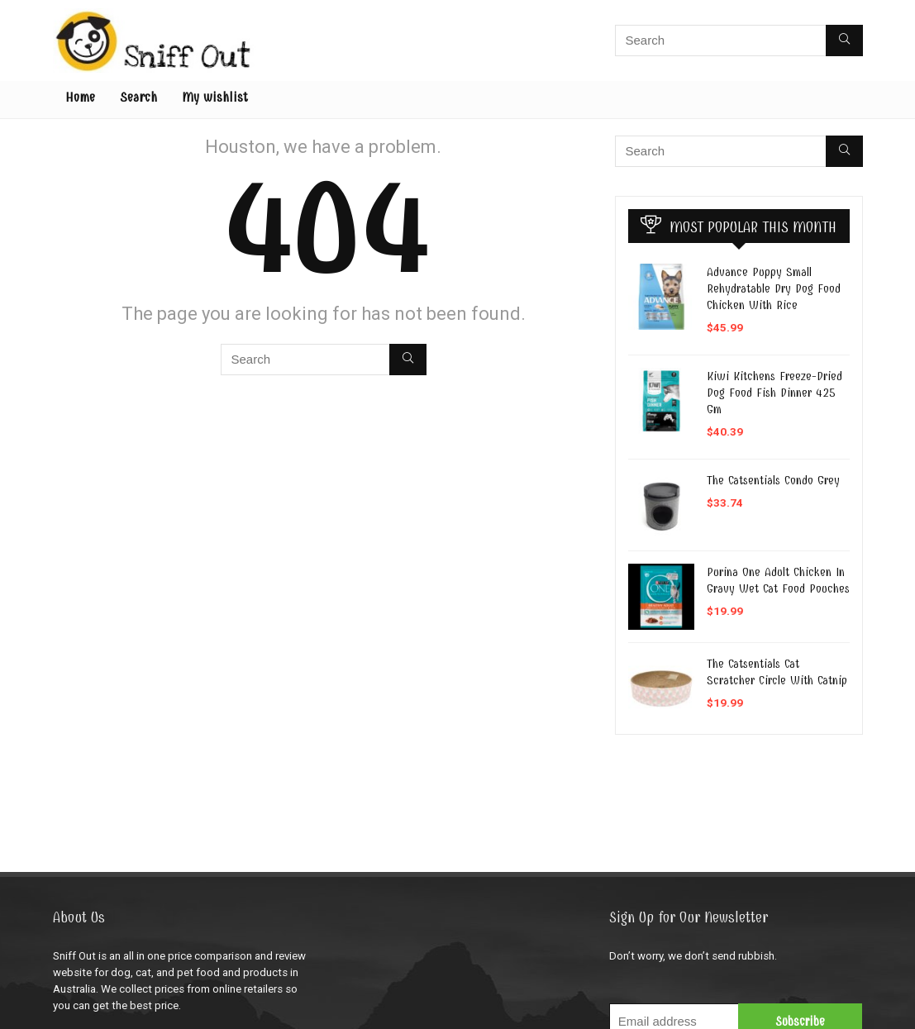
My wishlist (215, 97)
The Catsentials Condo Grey (773, 480)
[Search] (844, 40)
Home (80, 97)
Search (138, 97)
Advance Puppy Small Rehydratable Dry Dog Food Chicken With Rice (774, 288)
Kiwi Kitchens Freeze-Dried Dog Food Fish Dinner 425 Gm (774, 393)
